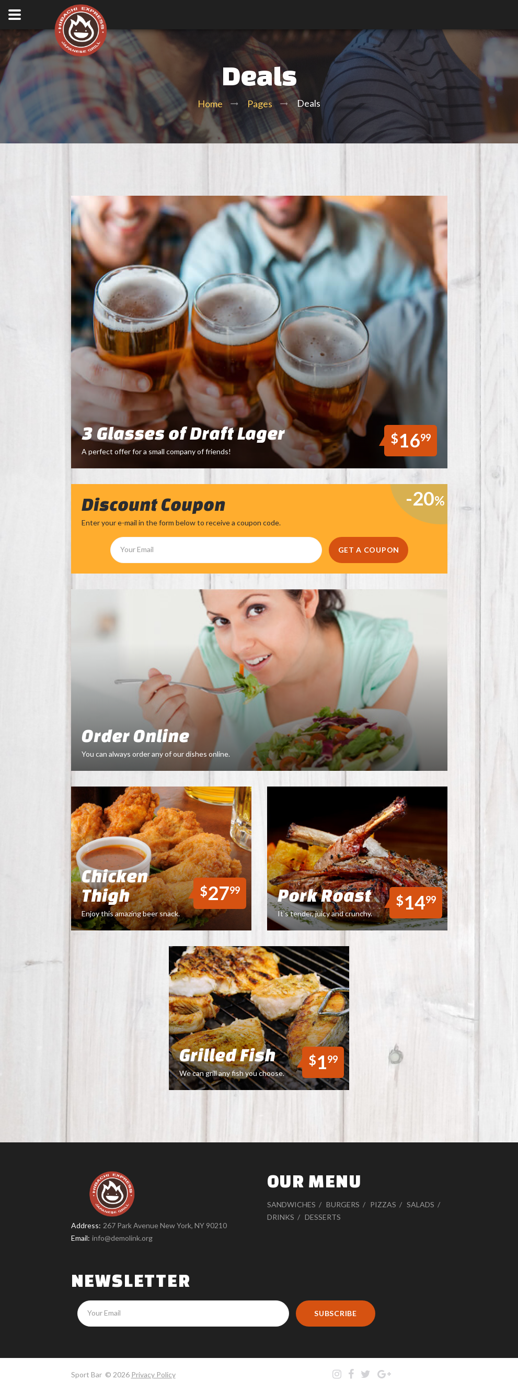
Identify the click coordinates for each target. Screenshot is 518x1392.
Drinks (280, 1217)
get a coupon (368, 549)
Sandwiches (291, 1204)
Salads (420, 1204)
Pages (259, 103)
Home (210, 103)
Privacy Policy (153, 1374)
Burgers (343, 1204)
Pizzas (383, 1204)
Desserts (323, 1217)
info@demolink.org (122, 1237)
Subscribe (335, 1313)
